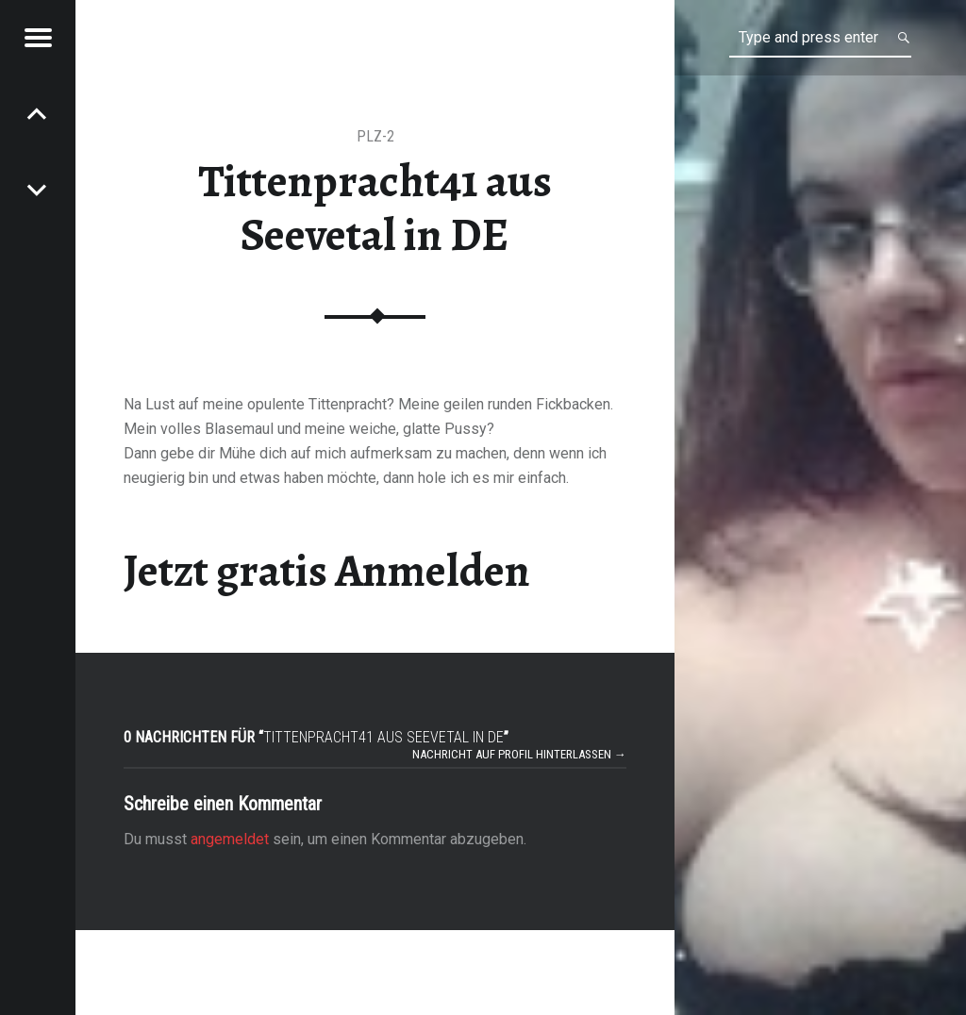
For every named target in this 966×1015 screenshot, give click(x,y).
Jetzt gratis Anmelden (327, 571)
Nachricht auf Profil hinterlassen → (519, 754)
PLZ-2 (375, 136)
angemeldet (230, 839)
